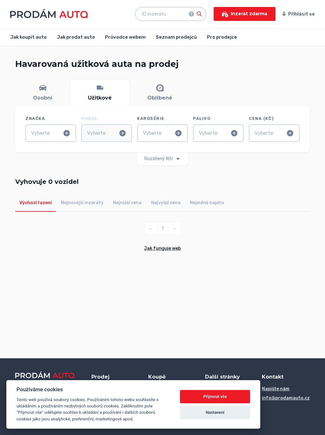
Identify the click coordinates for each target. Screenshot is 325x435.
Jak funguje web (162, 248)
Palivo (201, 118)
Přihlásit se (298, 14)
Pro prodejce (222, 37)
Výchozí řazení (35, 202)
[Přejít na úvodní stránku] (49, 13)
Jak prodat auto (76, 37)
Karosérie (151, 118)
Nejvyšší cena (166, 202)
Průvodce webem (125, 37)
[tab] (42, 93)
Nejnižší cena (127, 202)
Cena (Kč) (261, 118)
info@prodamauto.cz (286, 398)
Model (89, 118)
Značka (35, 118)
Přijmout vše (215, 396)
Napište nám (275, 389)
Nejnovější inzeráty (82, 202)
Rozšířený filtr (162, 158)
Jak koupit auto (28, 37)
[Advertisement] (162, 301)
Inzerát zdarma (244, 14)
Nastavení (215, 412)
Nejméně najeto (207, 202)
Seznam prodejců (176, 37)
